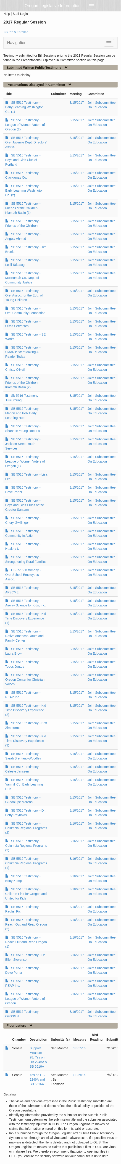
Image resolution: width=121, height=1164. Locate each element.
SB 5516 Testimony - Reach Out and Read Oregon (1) (26, 942)
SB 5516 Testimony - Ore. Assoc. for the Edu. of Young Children (24, 295)
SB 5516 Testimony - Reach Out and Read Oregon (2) (26, 924)
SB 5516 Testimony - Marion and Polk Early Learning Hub (23, 413)
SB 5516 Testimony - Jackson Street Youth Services (23, 443)
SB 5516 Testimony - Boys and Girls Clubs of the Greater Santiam (24, 505)
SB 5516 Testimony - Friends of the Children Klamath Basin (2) (23, 382)
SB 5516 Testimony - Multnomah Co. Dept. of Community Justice (23, 277)
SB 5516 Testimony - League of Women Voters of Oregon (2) (25, 124)
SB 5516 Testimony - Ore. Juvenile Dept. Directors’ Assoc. (26, 142)
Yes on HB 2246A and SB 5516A (37, 1079)
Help (6, 14)
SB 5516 (79, 1048)
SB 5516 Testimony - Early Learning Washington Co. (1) (24, 107)
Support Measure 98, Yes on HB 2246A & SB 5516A (38, 1057)
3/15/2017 (77, 102)
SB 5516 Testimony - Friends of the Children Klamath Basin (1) (23, 208)
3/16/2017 (77, 810)
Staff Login (20, 14)
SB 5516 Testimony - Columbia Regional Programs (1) (26, 863)
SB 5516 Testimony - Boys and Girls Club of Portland (23, 159)
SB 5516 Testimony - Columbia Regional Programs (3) (26, 845)
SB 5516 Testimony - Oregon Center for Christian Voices (25, 679)
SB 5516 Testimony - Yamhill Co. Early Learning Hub (24, 784)
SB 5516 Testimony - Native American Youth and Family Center (24, 636)
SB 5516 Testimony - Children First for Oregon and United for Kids (26, 893)
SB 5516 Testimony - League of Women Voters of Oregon (25, 998)
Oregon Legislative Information (53, 5)
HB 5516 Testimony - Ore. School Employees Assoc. (23, 574)
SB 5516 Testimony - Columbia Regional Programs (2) (26, 828)
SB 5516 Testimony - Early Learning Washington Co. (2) (24, 190)
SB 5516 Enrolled (15, 32)
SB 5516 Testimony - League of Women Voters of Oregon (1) (25, 461)
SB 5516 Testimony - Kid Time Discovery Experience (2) (25, 710)
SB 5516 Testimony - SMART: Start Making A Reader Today (23, 352)
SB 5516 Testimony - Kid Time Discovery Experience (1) (25, 618)
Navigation (16, 42)
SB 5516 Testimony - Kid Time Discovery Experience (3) (25, 740)
